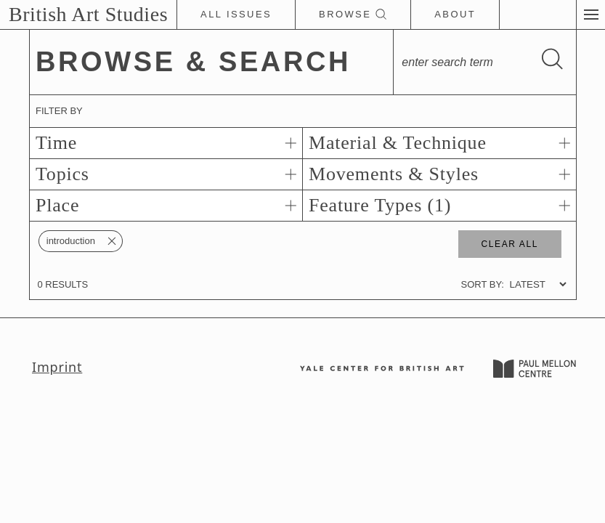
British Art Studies (88, 14)
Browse (353, 14)
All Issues (236, 14)
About (455, 14)
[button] (590, 14)
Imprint (57, 367)
